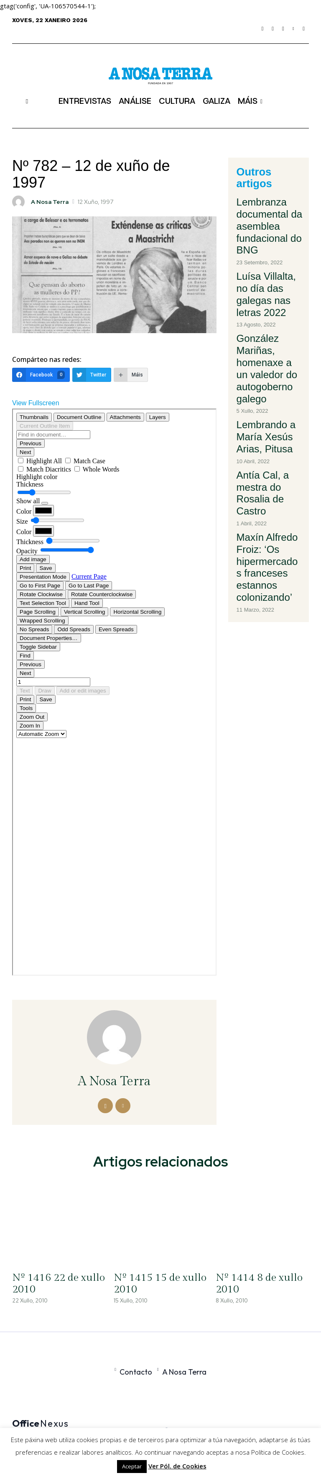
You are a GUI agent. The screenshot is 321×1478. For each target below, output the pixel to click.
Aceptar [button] (132, 1466)
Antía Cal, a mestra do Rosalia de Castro (267, 373)
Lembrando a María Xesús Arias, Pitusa (267, 335)
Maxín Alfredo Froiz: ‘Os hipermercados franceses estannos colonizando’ (268, 419)
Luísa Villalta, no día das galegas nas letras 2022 (269, 248)
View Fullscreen (35, 403)
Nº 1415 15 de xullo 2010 (154, 1283)
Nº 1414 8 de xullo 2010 (254, 1283)
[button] (27, 101)
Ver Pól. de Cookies (177, 1466)
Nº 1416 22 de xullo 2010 (52, 1283)
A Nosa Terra (50, 202)
